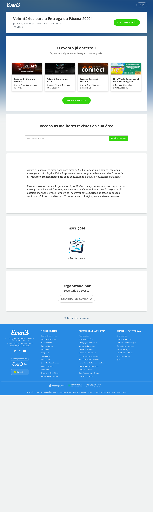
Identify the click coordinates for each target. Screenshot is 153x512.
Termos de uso (64, 396)
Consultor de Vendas (126, 347)
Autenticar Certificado (126, 354)
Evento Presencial (49, 340)
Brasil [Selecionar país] (20, 372)
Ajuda (119, 362)
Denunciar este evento (76, 318)
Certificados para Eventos (90, 377)
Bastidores (127, 396)
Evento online (47, 343)
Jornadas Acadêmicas (50, 366)
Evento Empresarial (49, 336)
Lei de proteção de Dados (85, 396)
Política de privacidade (109, 396)
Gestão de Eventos (87, 351)
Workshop (45, 362)
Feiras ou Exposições (50, 380)
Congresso (46, 351)
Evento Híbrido (47, 347)
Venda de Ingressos (87, 347)
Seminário (45, 358)
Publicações (84, 336)
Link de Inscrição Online (89, 369)
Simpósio (45, 354)
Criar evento (122, 336)
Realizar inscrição (126, 22)
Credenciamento (86, 380)
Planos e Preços (124, 351)
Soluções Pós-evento (88, 354)
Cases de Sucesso (124, 340)
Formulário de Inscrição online (92, 366)
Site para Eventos (86, 373)
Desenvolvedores (124, 358)
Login (142, 5)
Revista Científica (86, 340)
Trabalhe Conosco (29, 396)
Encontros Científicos (50, 377)
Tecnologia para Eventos (89, 362)
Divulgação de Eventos (88, 343)
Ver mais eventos (76, 100)
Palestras (45, 373)
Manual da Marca (47, 396)
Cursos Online (47, 369)
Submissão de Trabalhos (89, 358)
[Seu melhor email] (67, 138)
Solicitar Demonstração (127, 343)
